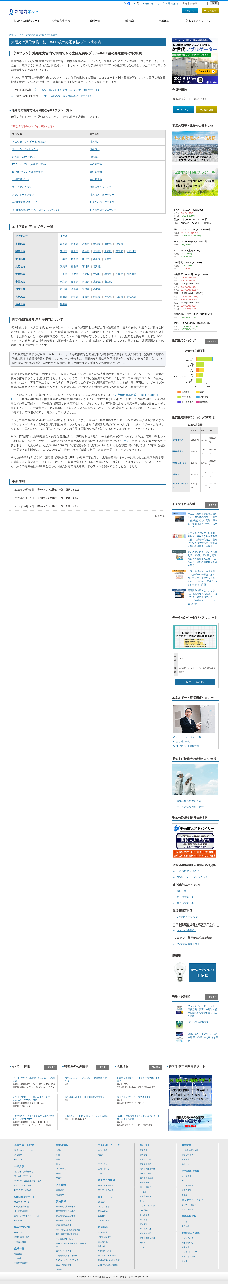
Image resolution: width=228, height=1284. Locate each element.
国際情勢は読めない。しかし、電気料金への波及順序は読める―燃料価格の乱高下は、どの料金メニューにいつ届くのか (202, 597)
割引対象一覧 (183, 741)
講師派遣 (185, 1159)
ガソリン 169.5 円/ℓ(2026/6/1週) (190, 241)
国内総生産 (103, 1232)
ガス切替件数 (145, 1233)
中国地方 (20, 281)
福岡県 (63, 296)
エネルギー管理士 (63, 1251)
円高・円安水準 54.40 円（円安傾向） (194, 223)
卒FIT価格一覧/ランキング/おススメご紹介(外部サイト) (66, 89)
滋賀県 (74, 274)
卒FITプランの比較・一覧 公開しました (58, 506)
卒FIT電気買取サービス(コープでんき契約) (35, 209)
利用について (187, 1243)
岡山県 (85, 281)
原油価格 (102, 1202)
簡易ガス (143, 1242)
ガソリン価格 (103, 1206)
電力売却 (60, 1195)
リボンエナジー (178, 440)
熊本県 (97, 296)
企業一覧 (95, 20)
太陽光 (59, 1150)
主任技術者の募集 (105, 1185)
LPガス (143, 1247)
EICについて (19, 1159)
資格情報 (61, 1201)
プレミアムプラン (22, 187)
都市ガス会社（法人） (23, 1185)
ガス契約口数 (145, 1229)
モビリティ (103, 1164)
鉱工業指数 (103, 1242)
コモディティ (105, 1197)
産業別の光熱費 (104, 1251)
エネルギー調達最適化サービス (27, 1181)
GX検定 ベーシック (187, 916)
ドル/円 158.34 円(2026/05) (188, 210)
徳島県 (74, 289)
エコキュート (187, 1185)
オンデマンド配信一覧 (187, 745)
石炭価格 (102, 1216)
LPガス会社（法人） (23, 1190)
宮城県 (85, 243)
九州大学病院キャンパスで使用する (134, 1097)
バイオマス (61, 1169)
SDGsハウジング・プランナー (193, 877)
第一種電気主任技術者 (65, 1206)
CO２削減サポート (24, 1197)
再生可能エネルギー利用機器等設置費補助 (85, 1097)
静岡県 (97, 259)
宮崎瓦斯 (175, 474)
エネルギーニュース (109, 1145)
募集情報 (185, 1247)
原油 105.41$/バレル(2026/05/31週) (192, 229)
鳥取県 (63, 281)
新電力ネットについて (198, 20)
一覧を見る (159, 516)
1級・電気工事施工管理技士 (68, 1230)
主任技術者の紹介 (105, 1190)
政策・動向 (103, 1150)
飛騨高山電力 (177, 451)
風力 (58, 1164)
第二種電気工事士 (186, 903)
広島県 (97, 281)
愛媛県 (85, 289)
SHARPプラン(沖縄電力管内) (28, 172)
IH (183, 1181)
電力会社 (18, 1254)
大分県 (108, 296)
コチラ (128, 440)
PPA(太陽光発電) (21, 1206)
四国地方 (20, 289)
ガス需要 (143, 1224)
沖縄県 (63, 304)
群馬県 (85, 251)
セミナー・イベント (193, 1199)
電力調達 (60, 1190)
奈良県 (119, 274)
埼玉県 (97, 251)
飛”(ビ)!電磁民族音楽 (198, 1022)
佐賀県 (74, 296)
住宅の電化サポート (193, 1171)
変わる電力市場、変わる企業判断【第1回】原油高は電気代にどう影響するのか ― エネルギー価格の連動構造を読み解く (202, 559)
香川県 (63, 289)
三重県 (63, 274)
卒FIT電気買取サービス (25, 202)
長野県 (74, 259)
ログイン (183, 109)
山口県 (108, 281)
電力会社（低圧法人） (23, 1176)
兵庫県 (108, 274)
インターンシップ (189, 1252)
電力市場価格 (145, 1196)
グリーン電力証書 (147, 1206)
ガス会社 (18, 1258)
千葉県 (108, 251)
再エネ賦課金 (145, 1187)
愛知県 (108, 259)
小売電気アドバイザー (189, 871)
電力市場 (143, 1150)
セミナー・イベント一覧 (188, 737)
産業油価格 (103, 1211)
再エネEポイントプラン (25, 149)
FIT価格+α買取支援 (190, 1150)
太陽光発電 (186, 1190)
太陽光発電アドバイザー (66, 1256)
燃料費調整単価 (146, 1178)
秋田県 (97, 243)
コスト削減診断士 (186, 930)
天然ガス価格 (103, 1220)
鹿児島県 (131, 296)
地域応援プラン (20, 179)
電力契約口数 (145, 1159)
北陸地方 (20, 266)
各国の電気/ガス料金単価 (109, 1260)
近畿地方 (20, 274)
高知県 (97, 289)
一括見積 (19, 1166)
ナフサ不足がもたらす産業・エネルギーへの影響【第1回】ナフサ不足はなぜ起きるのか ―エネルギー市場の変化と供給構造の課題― (203, 578)
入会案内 (18, 1155)
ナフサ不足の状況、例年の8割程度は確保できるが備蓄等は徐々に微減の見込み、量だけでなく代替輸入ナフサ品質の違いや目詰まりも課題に (202, 539)
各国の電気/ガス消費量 (108, 1265)
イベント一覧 (187, 1209)
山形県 (108, 243)
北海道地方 (21, 236)
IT (99, 1159)
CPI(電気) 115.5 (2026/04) (188, 262)
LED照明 (18, 1220)
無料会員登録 (189, 1216)
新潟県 (63, 266)
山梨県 (63, 259)
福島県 (119, 243)
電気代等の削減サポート (26, 20)
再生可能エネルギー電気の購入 (29, 141)
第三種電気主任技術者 (65, 1216)
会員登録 (206, 109)
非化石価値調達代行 (23, 1211)
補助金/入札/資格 (61, 20)
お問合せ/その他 (190, 1233)
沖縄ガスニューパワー (102, 187)
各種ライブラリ (151, 3)
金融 (100, 1173)
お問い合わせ (170, 3)
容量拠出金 (144, 1183)
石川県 (85, 266)
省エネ (59, 1178)
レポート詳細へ (195, 681)
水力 (58, 1155)
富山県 (74, 266)
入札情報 (61, 1184)
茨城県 (63, 251)
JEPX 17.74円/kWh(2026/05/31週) (192, 323)
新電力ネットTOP (24, 1145)
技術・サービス (104, 1169)
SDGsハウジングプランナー (68, 1260)
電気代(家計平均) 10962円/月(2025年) (193, 314)
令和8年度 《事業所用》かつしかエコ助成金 (86, 1116)
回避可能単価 (145, 1173)
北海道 (63, 236)
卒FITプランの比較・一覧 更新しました (58, 489)
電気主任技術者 (106, 1180)
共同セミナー (187, 1164)
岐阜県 (85, 259)
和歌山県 (131, 274)
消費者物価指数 (104, 1237)
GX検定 (59, 1269)
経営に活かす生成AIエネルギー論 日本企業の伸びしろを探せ (203, 1037)
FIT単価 (143, 1192)
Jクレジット (145, 1201)
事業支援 (164, 20)
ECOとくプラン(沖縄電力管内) (29, 164)
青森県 (63, 243)
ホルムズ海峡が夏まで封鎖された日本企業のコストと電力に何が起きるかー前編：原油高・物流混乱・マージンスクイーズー (202, 520)
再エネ (101, 1155)
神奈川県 (131, 251)
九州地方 (20, 296)
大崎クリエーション (180, 463)
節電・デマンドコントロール (26, 1216)
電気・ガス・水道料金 (107, 1255)
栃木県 (74, 251)
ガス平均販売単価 (147, 1238)
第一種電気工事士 (186, 897)
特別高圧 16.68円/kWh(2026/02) (191, 274)
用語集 (184, 1261)
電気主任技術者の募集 (189, 800)
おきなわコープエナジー (103, 202)
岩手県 (74, 243)
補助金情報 (62, 1145)
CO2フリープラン (22, 1202)
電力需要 (143, 1155)
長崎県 (85, 296)
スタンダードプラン (23, 194)
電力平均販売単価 (147, 1169)
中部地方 (20, 259)
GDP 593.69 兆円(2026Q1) (188, 250)
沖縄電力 (95, 141)
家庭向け (18, 1232)
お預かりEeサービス (23, 156)
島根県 (74, 281)
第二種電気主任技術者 (65, 1211)
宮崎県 (119, 296)
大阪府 (97, 274)
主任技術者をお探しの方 (190, 806)
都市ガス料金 (20, 1242)
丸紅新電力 (96, 164)
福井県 (97, 266)
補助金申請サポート (190, 1155)
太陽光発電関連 (21, 1263)
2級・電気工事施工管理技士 (68, 1234)
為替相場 (102, 1246)
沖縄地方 (20, 304)
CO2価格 (144, 1210)
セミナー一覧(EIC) (190, 1205)
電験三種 (182, 890)
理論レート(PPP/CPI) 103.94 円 (190, 219)
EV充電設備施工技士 (188, 944)
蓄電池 (59, 1173)
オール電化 (186, 1176)
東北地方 (20, 243)
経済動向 (103, 1227)
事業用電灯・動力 (22, 1237)
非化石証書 (144, 1215)
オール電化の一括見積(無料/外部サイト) (67, 95)
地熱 (58, 1159)
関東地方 (20, 251)
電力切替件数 (145, 1164)
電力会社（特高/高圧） (24, 1171)
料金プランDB (22, 1227)
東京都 (119, 251)
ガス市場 (143, 1220)
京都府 (85, 274)
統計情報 (129, 20)
